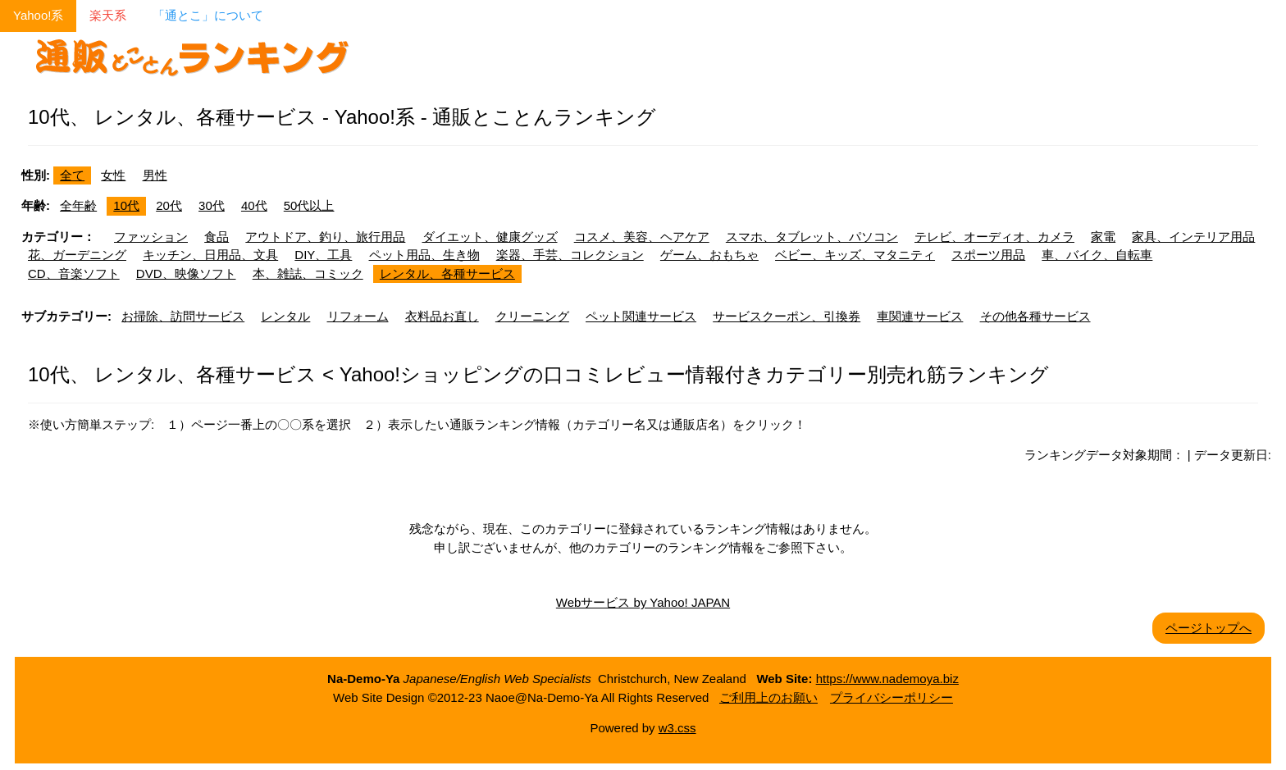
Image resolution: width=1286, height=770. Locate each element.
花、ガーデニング (77, 255)
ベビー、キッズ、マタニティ (855, 255)
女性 (113, 175)
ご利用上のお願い (768, 697)
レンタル (285, 316)
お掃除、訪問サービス (182, 316)
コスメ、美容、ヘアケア (641, 237)
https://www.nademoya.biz (887, 679)
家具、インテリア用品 (1193, 237)
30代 (211, 205)
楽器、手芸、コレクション (570, 255)
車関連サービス (920, 316)
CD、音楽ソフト (74, 273)
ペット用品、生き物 (424, 255)
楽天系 (107, 15)
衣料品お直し (442, 316)
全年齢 (78, 205)
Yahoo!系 (38, 15)
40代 (254, 205)
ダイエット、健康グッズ (490, 237)
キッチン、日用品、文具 (210, 255)
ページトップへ (1208, 628)
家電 (1103, 237)
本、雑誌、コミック (308, 273)
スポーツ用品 (988, 255)
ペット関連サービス (641, 316)
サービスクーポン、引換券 (786, 316)
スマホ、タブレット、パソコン (812, 237)
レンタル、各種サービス (447, 273)
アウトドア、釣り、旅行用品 (325, 237)
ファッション (151, 237)
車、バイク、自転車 (1097, 255)
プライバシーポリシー (891, 697)
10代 (126, 205)
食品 (216, 237)
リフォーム (358, 316)
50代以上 (309, 205)
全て (72, 175)
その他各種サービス (1035, 316)
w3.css (677, 728)
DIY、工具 (323, 255)
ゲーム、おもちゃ (709, 255)
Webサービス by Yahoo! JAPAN (643, 602)
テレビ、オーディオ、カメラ (994, 237)
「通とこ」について (208, 15)
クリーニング (532, 316)
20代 (169, 205)
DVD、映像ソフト (186, 273)
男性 (155, 175)
